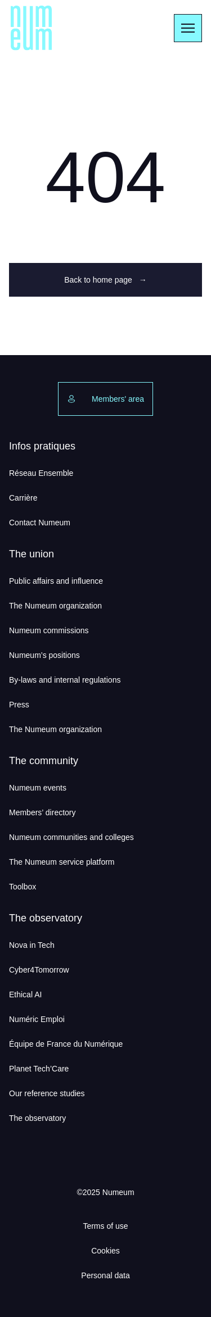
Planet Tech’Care (39, 1068)
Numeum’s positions (44, 655)
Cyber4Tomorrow (39, 969)
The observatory (45, 918)
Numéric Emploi (37, 1019)
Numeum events (37, 787)
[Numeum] (31, 28)
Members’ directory (42, 812)
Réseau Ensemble (41, 473)
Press (19, 704)
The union (31, 554)
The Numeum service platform (62, 861)
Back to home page (105, 279)
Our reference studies (47, 1093)
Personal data (105, 1275)
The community (43, 760)
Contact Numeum (39, 522)
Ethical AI (25, 994)
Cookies (105, 1250)
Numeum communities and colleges (71, 837)
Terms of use (105, 1225)
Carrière (23, 497)
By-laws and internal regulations (64, 679)
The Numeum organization (55, 605)
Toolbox (22, 886)
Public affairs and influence (56, 580)
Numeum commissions (49, 630)
